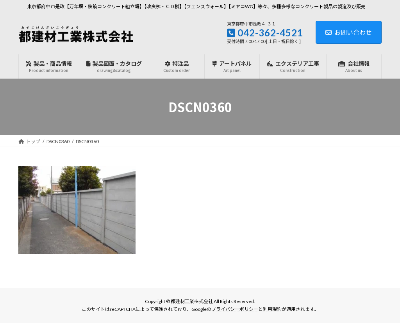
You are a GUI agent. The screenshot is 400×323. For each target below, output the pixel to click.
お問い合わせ (348, 32)
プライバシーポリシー (234, 309)
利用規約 (272, 309)
